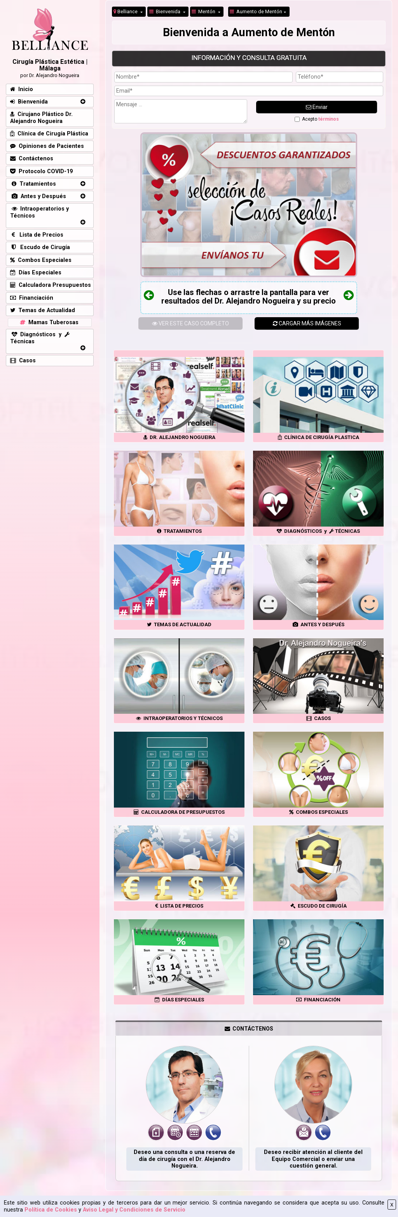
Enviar (317, 107)
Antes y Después (38, 196)
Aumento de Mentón (256, 11)
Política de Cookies (50, 1209)
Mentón (204, 11)
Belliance (126, 11)
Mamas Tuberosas (48, 322)
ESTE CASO (190, 323)
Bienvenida (165, 11)
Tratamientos (33, 184)
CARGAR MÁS (307, 323)
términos (328, 119)
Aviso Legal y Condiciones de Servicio (134, 1209)
